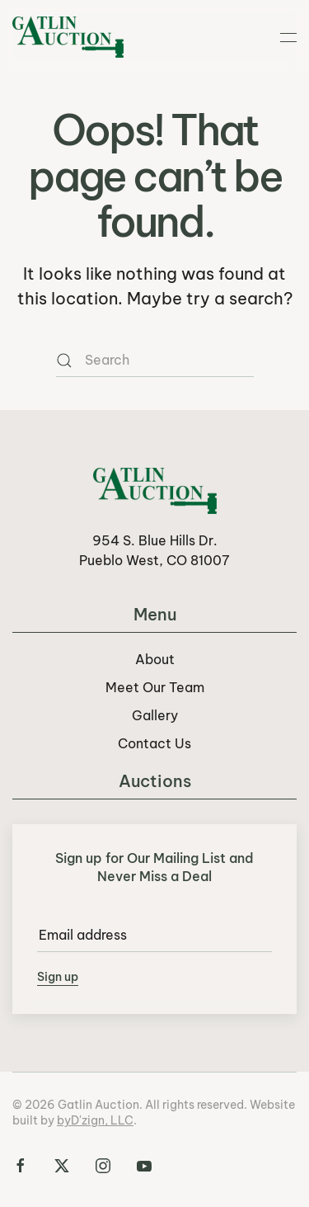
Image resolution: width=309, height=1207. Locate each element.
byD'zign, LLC (95, 1120)
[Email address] (154, 935)
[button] (288, 37)
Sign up (57, 976)
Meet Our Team (154, 687)
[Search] (155, 360)
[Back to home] (68, 37)
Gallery (155, 715)
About (155, 659)
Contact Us (154, 743)
